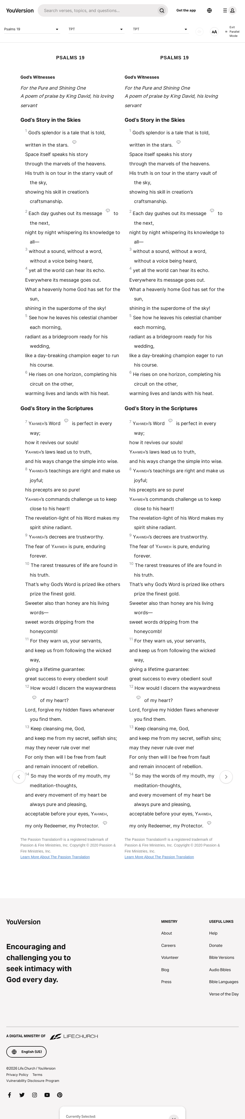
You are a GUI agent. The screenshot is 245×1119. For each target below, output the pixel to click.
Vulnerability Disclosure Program (32, 1081)
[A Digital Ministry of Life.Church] (122, 1033)
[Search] (96, 10)
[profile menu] (229, 10)
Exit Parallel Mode (232, 31)
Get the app (186, 10)
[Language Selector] (209, 10)
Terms (37, 1074)
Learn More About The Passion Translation (55, 857)
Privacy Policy (17, 1074)
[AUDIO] (199, 31)
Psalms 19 (32, 29)
